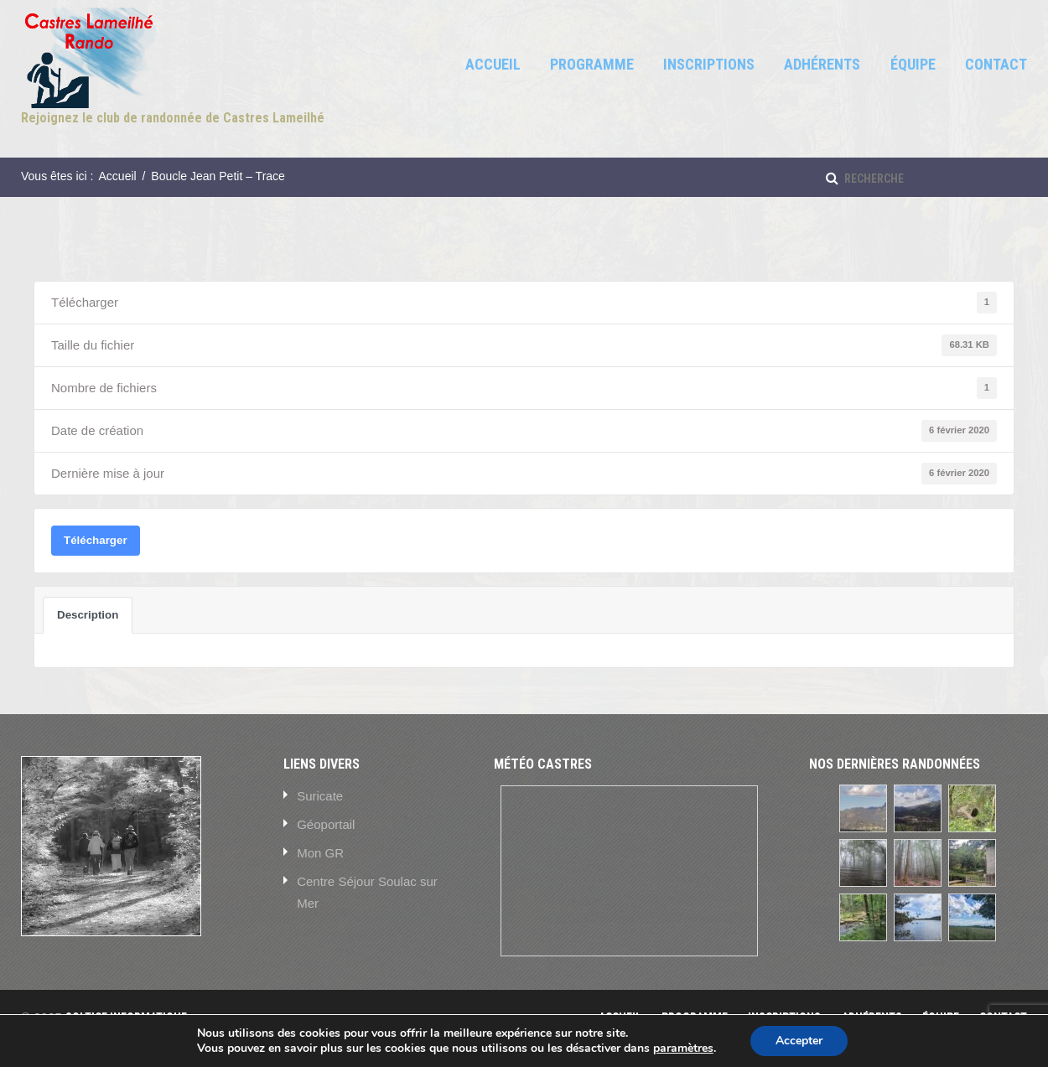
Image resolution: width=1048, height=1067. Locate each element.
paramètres (683, 1048)
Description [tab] (87, 615)
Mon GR (320, 853)
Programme (592, 64)
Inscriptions (709, 64)
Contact (996, 64)
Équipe (913, 64)
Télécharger (95, 540)
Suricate (320, 796)
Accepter (799, 1041)
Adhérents (822, 64)
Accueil (493, 64)
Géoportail (326, 824)
